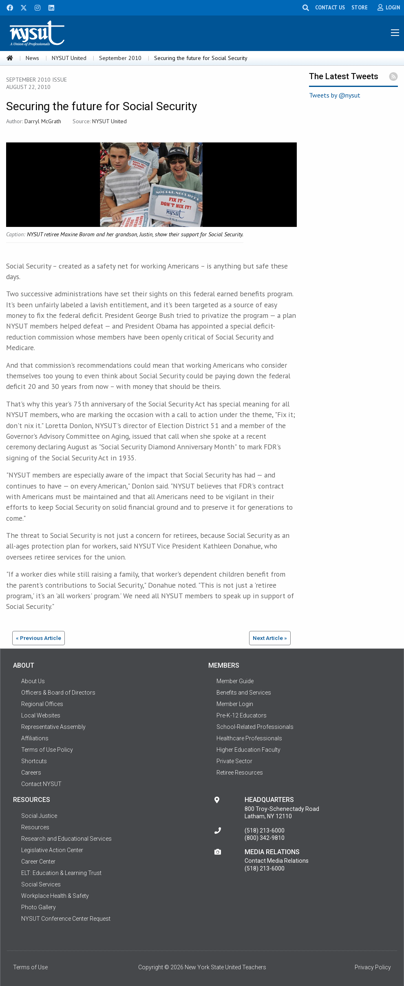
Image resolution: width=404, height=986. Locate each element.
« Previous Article (38, 638)
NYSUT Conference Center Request (65, 918)
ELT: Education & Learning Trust (61, 873)
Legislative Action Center (52, 850)
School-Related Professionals (255, 727)
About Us (33, 681)
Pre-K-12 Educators (241, 715)
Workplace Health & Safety (55, 896)
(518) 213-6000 (265, 830)
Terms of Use (30, 967)
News (32, 58)
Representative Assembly (53, 727)
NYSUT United (69, 58)
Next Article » (270, 638)
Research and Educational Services (66, 838)
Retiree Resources (239, 772)
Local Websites (40, 715)
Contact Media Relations (277, 860)
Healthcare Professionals (249, 738)
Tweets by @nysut (334, 95)
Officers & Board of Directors (58, 692)
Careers (31, 772)
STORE (359, 7)
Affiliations (35, 738)
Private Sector (234, 761)
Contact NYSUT (41, 784)
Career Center (38, 861)
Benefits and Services (243, 692)
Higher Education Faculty (248, 749)
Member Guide (235, 681)
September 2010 (120, 58)
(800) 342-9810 (265, 838)
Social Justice (39, 816)
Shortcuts (34, 761)
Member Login (234, 704)
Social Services (41, 884)
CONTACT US (330, 7)
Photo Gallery (38, 907)
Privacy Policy (373, 967)
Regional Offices (42, 704)
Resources (35, 827)
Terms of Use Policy (47, 749)
